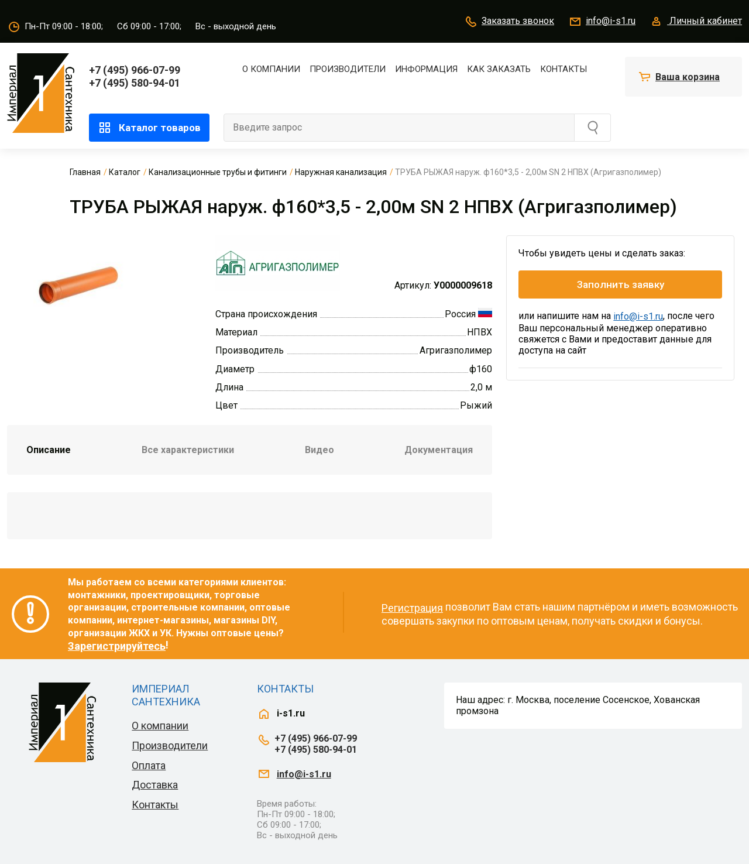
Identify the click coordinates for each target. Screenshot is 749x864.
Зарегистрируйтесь (117, 646)
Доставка (155, 785)
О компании (271, 69)
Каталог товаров (149, 128)
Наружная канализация (341, 172)
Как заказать (499, 69)
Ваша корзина (687, 77)
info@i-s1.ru (601, 22)
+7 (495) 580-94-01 (134, 83)
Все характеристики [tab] (188, 449)
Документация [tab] (438, 449)
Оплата (149, 765)
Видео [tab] (319, 449)
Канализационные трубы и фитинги (218, 172)
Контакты (563, 69)
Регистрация (412, 608)
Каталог (124, 172)
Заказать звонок (509, 22)
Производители (348, 69)
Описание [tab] (48, 449)
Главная (85, 172)
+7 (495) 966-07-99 (134, 70)
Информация (426, 69)
